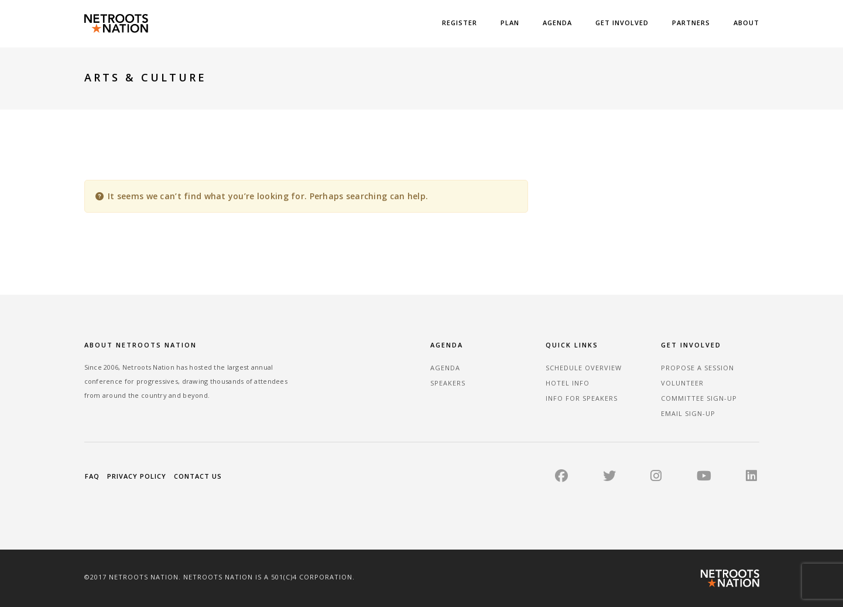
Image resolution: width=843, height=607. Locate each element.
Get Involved (622, 22)
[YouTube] (704, 477)
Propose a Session (697, 367)
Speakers (447, 382)
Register (459, 22)
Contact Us (198, 476)
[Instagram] (656, 477)
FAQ (92, 476)
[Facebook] (561, 477)
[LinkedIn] (751, 477)
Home (558, 78)
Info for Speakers (582, 398)
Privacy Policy (136, 476)
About (746, 22)
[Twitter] (609, 477)
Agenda (557, 22)
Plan (510, 22)
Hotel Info (568, 382)
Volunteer (682, 382)
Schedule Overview (584, 367)
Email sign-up (688, 413)
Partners (691, 22)
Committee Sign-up (699, 398)
